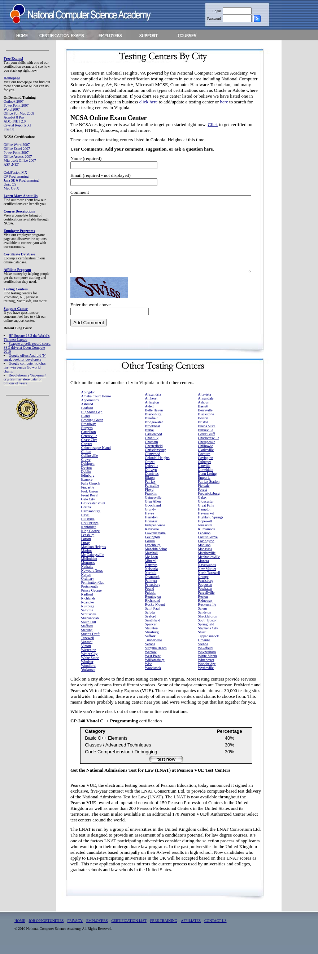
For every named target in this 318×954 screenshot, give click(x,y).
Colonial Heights (157, 467)
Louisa (150, 550)
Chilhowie (205, 455)
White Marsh (207, 665)
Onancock (152, 586)
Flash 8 (9, 129)
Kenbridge (88, 536)
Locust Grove (208, 546)
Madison (204, 554)
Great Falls (206, 515)
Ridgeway (205, 610)
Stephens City (208, 637)
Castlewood (153, 443)
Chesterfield (154, 455)
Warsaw (151, 661)
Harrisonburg (90, 520)
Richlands (88, 608)
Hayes (149, 523)
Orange (203, 586)
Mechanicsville (209, 566)
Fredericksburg (208, 503)
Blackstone (206, 423)
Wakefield (205, 657)
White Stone (90, 667)
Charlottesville (208, 447)
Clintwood (152, 463)
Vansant (87, 651)
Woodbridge (206, 673)
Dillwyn (151, 479)
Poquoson (205, 594)
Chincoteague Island (96, 457)
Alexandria (153, 404)
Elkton (150, 487)
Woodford (88, 675)
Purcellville (206, 602)
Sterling (87, 639)
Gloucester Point (93, 512)
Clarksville (206, 459)
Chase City (89, 449)
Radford (87, 604)
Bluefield (151, 427)
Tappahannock (208, 645)
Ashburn (204, 412)
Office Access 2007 (18, 157)
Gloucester (205, 511)
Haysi (85, 524)
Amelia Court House (96, 405)
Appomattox (90, 409)
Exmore (87, 489)
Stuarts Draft (90, 643)
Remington (153, 606)
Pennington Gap (93, 592)
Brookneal (152, 435)
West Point (153, 665)
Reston (203, 606)
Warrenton (88, 659)
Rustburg (88, 616)
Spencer (151, 634)
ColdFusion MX (15, 172)
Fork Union (89, 501)
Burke (149, 439)
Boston (203, 427)
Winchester (206, 669)
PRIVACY (75, 930)
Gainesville (153, 507)
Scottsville (88, 623)
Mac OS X (11, 188)
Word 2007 (11, 109)
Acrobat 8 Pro (14, 117)
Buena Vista (206, 435)
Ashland (87, 413)
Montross (88, 572)
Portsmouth (89, 596)
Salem (202, 618)
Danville (204, 475)
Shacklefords (207, 626)
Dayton (86, 477)
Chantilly (151, 447)
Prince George (91, 600)
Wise (148, 673)
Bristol (203, 431)
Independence (155, 534)
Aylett (149, 416)
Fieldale (203, 495)
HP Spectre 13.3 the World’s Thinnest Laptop (26, 338)
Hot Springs (90, 532)
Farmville (152, 495)
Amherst (151, 408)
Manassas (205, 558)
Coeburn (204, 463)
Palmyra (151, 590)
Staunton (151, 637)
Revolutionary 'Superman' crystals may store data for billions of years (25, 379)
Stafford (87, 635)
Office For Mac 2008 (19, 113)
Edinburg (88, 485)
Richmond (152, 610)
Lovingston (206, 550)
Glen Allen (153, 511)
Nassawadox (207, 574)
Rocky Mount (155, 614)
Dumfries (152, 483)
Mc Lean (151, 566)
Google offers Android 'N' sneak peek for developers (25, 357)
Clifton (86, 461)
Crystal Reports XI (17, 125)
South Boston (207, 630)
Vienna (203, 653)
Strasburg (152, 641)
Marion (86, 560)
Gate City (88, 509)
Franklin (151, 503)
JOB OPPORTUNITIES (46, 930)
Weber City (89, 663)
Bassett (203, 416)
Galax (202, 507)
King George (90, 540)
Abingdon (88, 402)
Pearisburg (205, 590)
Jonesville (205, 534)
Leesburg (88, 544)
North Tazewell (209, 582)
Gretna (86, 516)
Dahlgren (88, 473)
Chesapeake (206, 451)
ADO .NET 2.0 (15, 121)
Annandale (205, 408)
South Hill (88, 631)
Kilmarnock (206, 538)
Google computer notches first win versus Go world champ (25, 367)
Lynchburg (153, 554)
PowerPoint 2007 (16, 105)
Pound (149, 598)
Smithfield (152, 630)
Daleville (151, 475)
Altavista (204, 404)
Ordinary (87, 588)
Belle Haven (154, 420)
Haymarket (206, 523)
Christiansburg (155, 459)
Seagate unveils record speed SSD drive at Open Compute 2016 (27, 347)
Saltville (87, 619)
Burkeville (205, 439)
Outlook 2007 (13, 101)
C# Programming (16, 176)
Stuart (202, 641)
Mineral (151, 570)
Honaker (151, 530)
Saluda (150, 622)
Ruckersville (207, 614)
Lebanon (204, 542)
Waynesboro (207, 661)
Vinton (86, 655)
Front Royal (90, 505)
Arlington (152, 412)
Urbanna (204, 649)
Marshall (151, 562)
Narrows (151, 574)
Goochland (153, 515)
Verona (150, 653)
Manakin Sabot (156, 558)
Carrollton (88, 441)
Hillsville (88, 528)
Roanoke (87, 612)
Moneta (203, 570)
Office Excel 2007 (17, 149)
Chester (86, 453)
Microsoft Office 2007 (20, 160)
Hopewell (205, 530)
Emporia (204, 487)
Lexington (152, 546)
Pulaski (150, 602)
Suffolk (150, 645)
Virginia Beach (156, 657)
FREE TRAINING (163, 930)
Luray (85, 552)
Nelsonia (151, 578)
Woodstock (153, 677)
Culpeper (204, 471)
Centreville (89, 445)
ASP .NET (11, 164)
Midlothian (89, 568)
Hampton (204, 519)
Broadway (88, 433)
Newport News (92, 580)
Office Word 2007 (17, 145)
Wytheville (206, 677)
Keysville (152, 538)
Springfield (206, 634)
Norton (86, 584)
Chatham (151, 451)
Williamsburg (155, 669)
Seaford (150, 626)
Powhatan (205, 598)
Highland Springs (210, 527)
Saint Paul (152, 618)
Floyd (149, 499)
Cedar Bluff (206, 443)
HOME (19, 930)
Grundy (150, 519)
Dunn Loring (207, 483)
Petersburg (153, 594)
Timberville (153, 649)
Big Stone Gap (92, 421)
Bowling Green (92, 429)
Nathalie (87, 576)
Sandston (204, 622)
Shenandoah (90, 627)
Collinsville (89, 465)
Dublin (86, 481)
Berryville (205, 420)
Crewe (86, 469)
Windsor (87, 671)
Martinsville (206, 562)
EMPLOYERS (97, 930)
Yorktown (88, 679)
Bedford (87, 417)
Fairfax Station (208, 491)
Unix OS (10, 184)
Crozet (150, 471)
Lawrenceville (155, 542)
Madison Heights (93, 556)
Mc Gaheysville (92, 564)
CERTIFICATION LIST (128, 930)
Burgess (87, 437)
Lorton (86, 548)
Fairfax (150, 491)
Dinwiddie (205, 479)
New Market (207, 578)
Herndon (151, 527)
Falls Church (90, 493)
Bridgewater (154, 431)
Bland (85, 425)
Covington (205, 467)
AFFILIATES (191, 930)
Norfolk (151, 582)
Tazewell (87, 647)
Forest (202, 499)
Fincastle (87, 497)
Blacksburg (153, 423)
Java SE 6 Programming (21, 180)
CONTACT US (215, 930)
